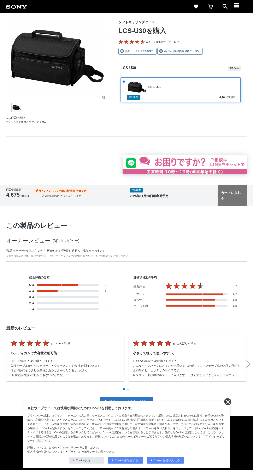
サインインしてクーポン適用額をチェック (62, 190)
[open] (225, 6)
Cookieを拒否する (126, 460)
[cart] (210, 6)
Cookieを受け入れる (167, 460)
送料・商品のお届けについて (49, 201)
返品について (76, 201)
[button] (124, 389)
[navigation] (239, 6)
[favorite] (196, 6)
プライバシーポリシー (81, 451)
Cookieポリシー (69, 447)
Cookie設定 (83, 460)
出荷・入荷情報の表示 (17, 201)
